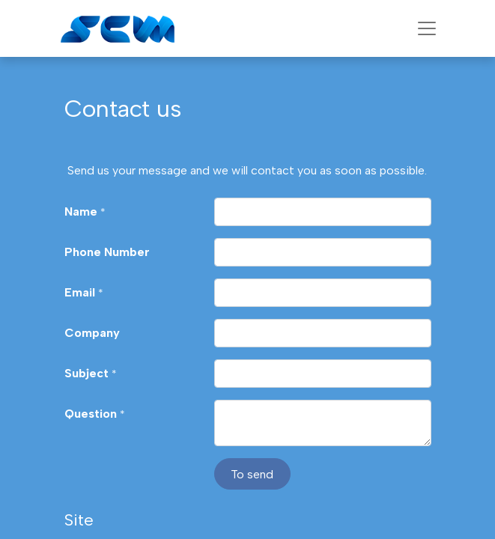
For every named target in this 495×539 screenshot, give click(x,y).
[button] (252, 474)
